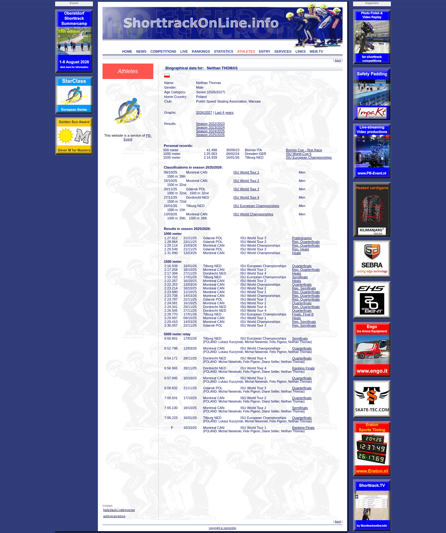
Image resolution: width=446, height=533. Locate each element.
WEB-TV (316, 51)
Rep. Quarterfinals (306, 242)
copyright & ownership (222, 528)
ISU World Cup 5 (298, 154)
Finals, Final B (303, 314)
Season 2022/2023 (210, 124)
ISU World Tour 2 (246, 181)
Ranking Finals (303, 368)
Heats (296, 253)
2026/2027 (204, 112)
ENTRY (264, 51)
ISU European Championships (309, 157)
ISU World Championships (253, 214)
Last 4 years (224, 112)
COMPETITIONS (163, 51)
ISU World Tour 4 (246, 197)
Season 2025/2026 (210, 135)
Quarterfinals (302, 266)
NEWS (141, 51)
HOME (127, 51)
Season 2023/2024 (210, 127)
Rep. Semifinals (304, 288)
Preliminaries (302, 238)
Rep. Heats (300, 249)
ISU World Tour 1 (246, 172)
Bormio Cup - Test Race (304, 150)
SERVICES (282, 51)
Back (338, 60)
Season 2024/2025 (210, 131)
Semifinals (300, 277)
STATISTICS (224, 51)
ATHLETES (246, 51)
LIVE (184, 51)
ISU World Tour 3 (246, 189)
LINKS (300, 51)
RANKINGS (201, 51)
